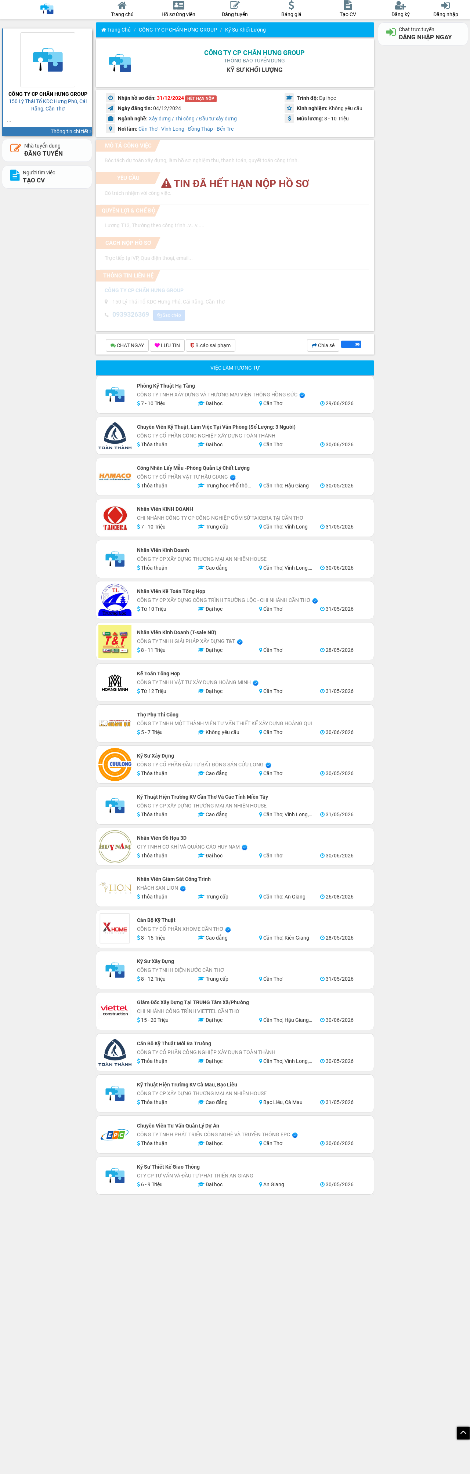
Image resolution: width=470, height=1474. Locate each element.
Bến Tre (225, 129)
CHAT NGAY (127, 346)
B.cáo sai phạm (211, 346)
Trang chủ (116, 30)
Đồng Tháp (200, 129)
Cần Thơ (148, 129)
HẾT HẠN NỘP (200, 98)
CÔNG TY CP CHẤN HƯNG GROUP (178, 30)
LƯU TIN (167, 346)
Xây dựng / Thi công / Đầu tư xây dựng (193, 118)
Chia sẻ (323, 346)
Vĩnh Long (172, 129)
